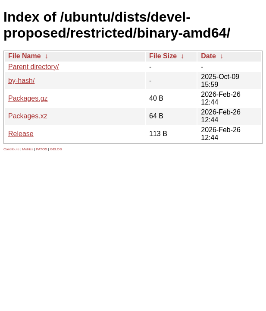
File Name (24, 56)
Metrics (27, 149)
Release (21, 133)
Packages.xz (27, 116)
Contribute (11, 149)
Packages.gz (28, 98)
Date (208, 56)
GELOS (56, 149)
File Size (163, 56)
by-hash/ (21, 80)
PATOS (41, 149)
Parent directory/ (33, 66)
